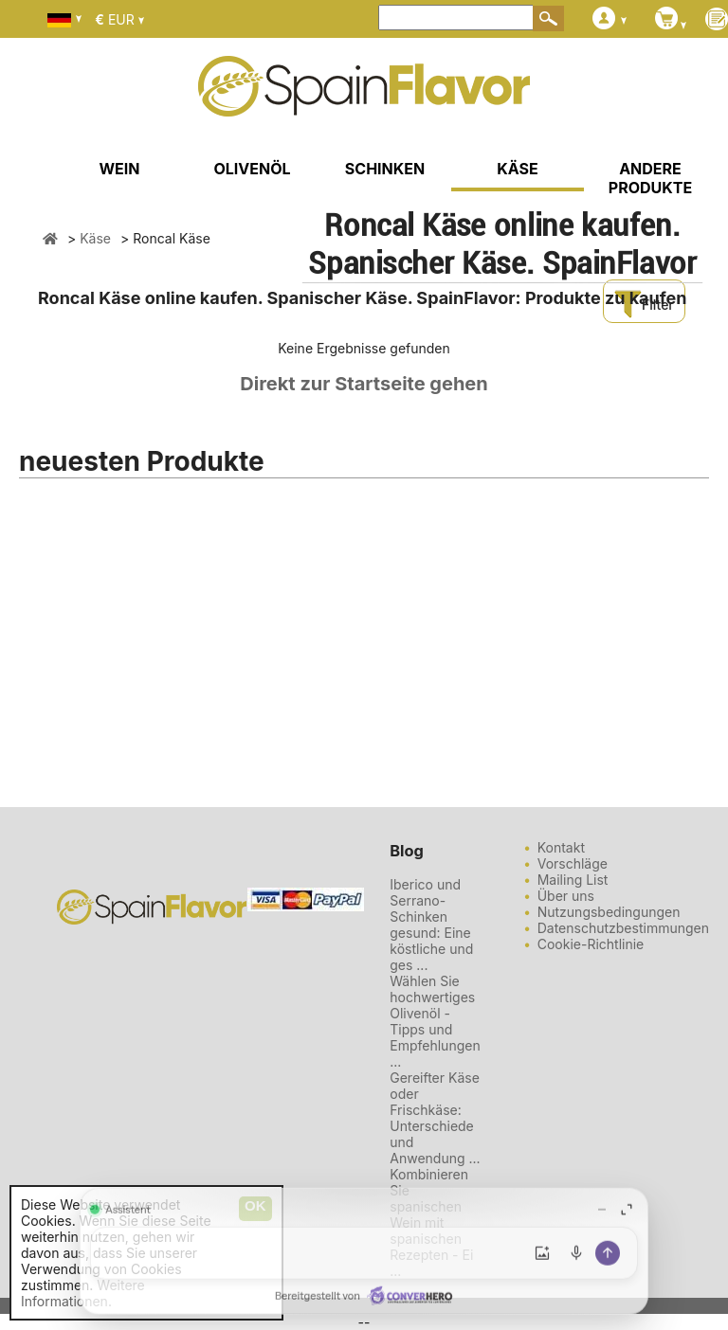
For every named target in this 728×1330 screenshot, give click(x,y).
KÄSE (517, 168)
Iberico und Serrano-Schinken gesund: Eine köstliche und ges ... (431, 924)
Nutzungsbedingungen (609, 912)
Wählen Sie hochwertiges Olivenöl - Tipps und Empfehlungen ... (435, 1021)
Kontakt (561, 847)
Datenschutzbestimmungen (623, 928)
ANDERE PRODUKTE (650, 178)
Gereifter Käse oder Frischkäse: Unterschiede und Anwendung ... (435, 1117)
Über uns (565, 896)
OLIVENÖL (251, 168)
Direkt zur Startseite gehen (363, 383)
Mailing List (573, 880)
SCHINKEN (385, 168)
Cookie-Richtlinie (591, 944)
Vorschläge (572, 863)
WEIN (119, 168)
